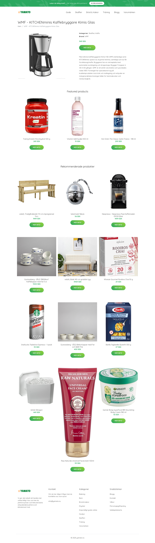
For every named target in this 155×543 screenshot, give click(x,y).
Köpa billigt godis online (88, 512)
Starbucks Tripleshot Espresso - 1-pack (36, 346)
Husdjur (82, 516)
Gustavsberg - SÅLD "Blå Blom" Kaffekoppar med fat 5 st (36, 282)
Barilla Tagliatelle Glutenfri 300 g (118, 346)
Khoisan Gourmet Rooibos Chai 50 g (118, 281)
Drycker (82, 508)
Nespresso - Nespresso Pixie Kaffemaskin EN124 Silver (118, 216)
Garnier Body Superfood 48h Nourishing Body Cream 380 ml (118, 412)
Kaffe (97, 35)
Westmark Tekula (77, 215)
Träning (106, 13)
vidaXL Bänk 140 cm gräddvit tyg (78, 281)
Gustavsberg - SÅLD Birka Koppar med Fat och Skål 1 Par (78, 347)
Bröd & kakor (92, 13)
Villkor (112, 504)
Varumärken (129, 13)
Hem (19, 28)
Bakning (82, 496)
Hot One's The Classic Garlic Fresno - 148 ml (118, 140)
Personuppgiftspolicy (118, 508)
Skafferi (78, 13)
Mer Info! (87, 49)
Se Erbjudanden (96, 3)
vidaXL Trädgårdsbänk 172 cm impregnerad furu (36, 216)
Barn (81, 500)
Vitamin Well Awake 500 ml (77, 140)
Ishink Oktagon (37, 411)
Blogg (116, 13)
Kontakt (113, 500)
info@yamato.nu (54, 503)
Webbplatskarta (116, 512)
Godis (68, 13)
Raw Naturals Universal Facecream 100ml (77, 462)
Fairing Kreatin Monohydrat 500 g (36, 140)
